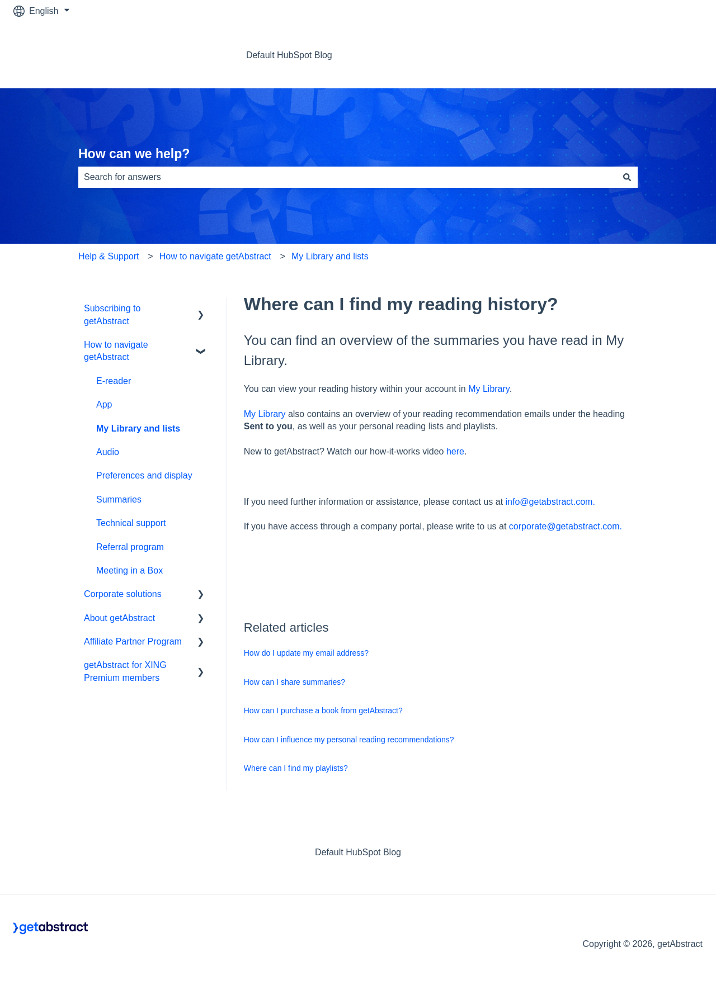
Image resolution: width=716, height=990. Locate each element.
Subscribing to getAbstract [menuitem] (112, 314)
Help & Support (108, 256)
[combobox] (347, 177)
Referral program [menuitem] (130, 547)
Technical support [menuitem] (131, 523)
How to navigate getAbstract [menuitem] (116, 351)
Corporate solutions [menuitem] (123, 594)
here (455, 451)
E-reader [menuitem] (113, 381)
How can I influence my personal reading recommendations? (349, 739)
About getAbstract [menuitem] (119, 618)
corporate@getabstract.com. (565, 526)
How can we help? (134, 153)
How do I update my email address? (306, 652)
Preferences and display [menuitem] (144, 475)
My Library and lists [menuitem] (138, 428)
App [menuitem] (104, 404)
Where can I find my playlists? (296, 768)
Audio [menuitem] (107, 452)
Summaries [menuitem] (119, 499)
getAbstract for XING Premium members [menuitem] (125, 671)
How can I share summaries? (294, 682)
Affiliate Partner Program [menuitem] (133, 641)
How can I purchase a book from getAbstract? (323, 710)
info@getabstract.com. (550, 501)
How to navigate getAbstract (215, 256)
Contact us (670, 55)
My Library (489, 389)
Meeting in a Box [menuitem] (129, 570)
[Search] (627, 177)
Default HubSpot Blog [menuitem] (358, 852)
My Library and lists (330, 256)
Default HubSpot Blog (289, 55)
